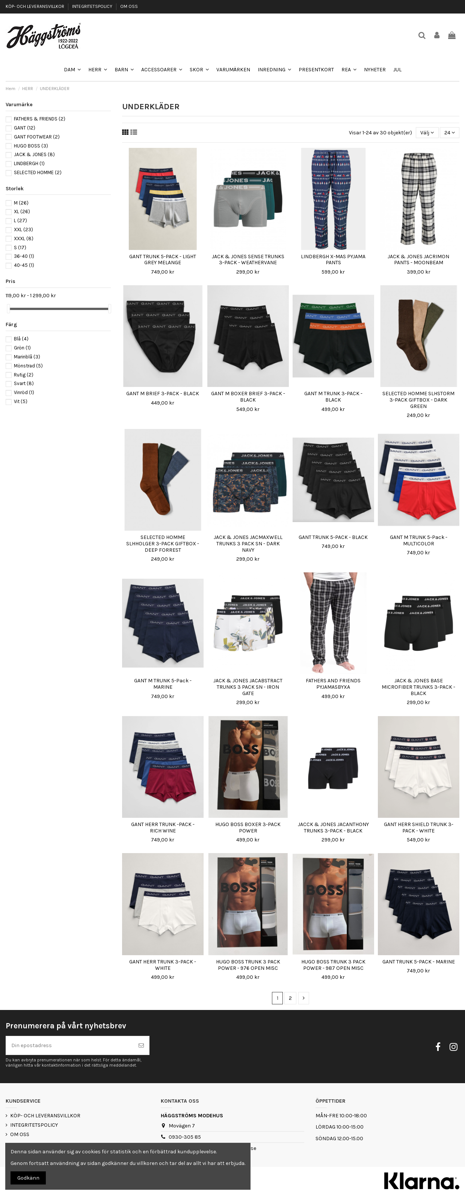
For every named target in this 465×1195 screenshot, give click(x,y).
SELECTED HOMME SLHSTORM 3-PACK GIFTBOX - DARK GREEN (418, 399)
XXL (23, 229)
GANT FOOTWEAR (37, 137)
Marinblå (27, 357)
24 (449, 132)
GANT (24, 128)
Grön (22, 348)
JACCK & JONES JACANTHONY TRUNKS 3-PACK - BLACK (333, 827)
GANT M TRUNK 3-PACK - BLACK (333, 396)
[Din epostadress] (69, 1045)
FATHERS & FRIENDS (39, 119)
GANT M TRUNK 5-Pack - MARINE (163, 683)
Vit (20, 401)
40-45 (24, 265)
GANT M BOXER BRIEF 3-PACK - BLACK (248, 396)
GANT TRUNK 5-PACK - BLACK (333, 537)
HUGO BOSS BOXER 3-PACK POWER (248, 827)
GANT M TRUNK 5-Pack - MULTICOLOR (418, 540)
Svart (24, 383)
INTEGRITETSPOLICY (92, 6)
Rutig (23, 375)
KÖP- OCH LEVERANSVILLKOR (35, 6)
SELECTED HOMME (38, 172)
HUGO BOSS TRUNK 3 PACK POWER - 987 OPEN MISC (333, 965)
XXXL (23, 238)
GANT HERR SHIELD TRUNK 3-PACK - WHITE (418, 827)
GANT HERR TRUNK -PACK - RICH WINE (163, 827)
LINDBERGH (29, 163)
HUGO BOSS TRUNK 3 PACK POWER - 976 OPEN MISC (248, 965)
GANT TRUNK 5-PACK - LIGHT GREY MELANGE (162, 259)
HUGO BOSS (31, 146)
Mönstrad (28, 366)
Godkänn (28, 1178)
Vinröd (24, 392)
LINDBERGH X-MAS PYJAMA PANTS (333, 259)
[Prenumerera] (141, 1045)
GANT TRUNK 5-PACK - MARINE (418, 962)
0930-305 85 (185, 1137)
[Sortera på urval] (427, 132)
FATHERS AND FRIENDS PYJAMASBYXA (333, 683)
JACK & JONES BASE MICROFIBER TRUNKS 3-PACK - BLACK (418, 687)
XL (22, 211)
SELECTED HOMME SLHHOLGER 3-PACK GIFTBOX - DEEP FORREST (162, 543)
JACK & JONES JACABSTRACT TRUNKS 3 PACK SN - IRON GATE (247, 687)
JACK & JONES (34, 154)
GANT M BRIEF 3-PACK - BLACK (162, 393)
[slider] (8, 308)
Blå (21, 339)
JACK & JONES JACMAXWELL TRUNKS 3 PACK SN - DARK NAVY (248, 543)
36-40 (24, 256)
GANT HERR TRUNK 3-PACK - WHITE (162, 965)
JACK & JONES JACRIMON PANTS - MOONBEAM (418, 259)
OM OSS (129, 6)
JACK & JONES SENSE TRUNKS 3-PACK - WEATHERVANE (248, 259)
